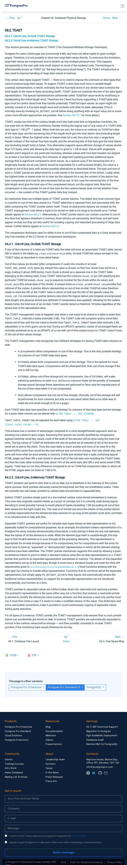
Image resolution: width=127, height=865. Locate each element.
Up (18, 17)
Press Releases (54, 774)
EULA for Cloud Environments (87, 859)
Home (106, 17)
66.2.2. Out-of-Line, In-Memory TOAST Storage (31, 40)
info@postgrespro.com (99, 764)
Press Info (51, 778)
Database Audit (95, 737)
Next (115, 17)
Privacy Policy (78, 833)
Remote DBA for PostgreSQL (102, 741)
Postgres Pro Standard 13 (64, 684)
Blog (48, 724)
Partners (51, 761)
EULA (63, 859)
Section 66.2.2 (50, 226)
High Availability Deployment (101, 732)
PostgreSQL (94, 684)
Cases (49, 765)
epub (13, 652)
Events (8, 756)
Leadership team (55, 756)
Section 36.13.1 (72, 115)
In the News (52, 769)
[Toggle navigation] (122, 6)
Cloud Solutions (13, 732)
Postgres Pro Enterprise (26, 684)
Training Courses (14, 761)
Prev (11, 17)
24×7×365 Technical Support (102, 724)
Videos (49, 737)
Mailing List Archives (16, 774)
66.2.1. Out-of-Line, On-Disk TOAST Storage (30, 36)
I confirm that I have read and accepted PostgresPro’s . (48, 833)
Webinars (51, 732)
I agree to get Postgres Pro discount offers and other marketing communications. (55, 839)
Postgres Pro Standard (18, 728)
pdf (34, 652)
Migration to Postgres (98, 728)
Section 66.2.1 (33, 214)
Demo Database (14, 769)
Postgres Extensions (16, 737)
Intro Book (10, 765)
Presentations (54, 741)
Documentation (54, 728)
